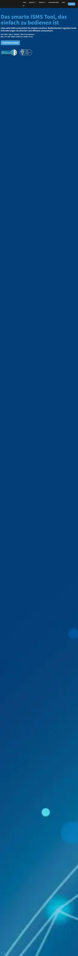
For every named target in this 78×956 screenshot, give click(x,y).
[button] (3, 953)
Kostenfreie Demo (53, 2)
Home (24, 2)
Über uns (42, 2)
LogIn (63, 2)
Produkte (32, 2)
